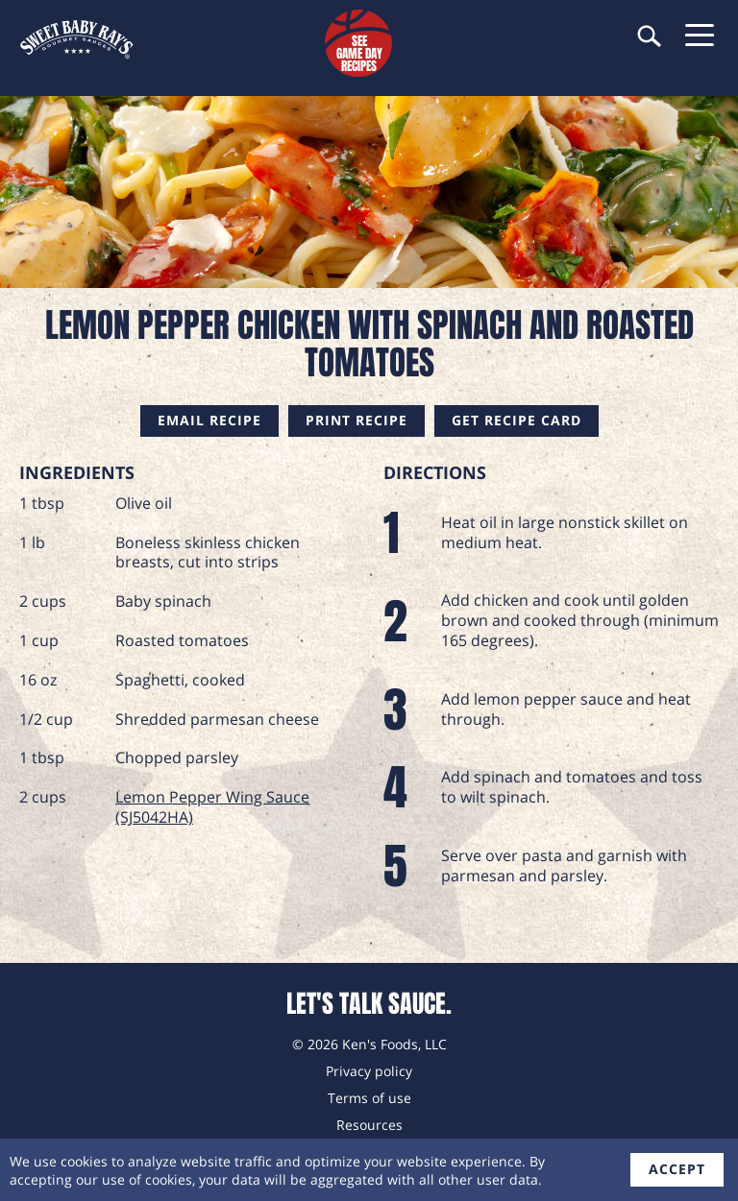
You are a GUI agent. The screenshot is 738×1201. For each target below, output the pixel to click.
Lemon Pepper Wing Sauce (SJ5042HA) (212, 807)
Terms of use (369, 1098)
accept (677, 1169)
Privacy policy (369, 1071)
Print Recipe (356, 420)
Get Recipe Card (516, 420)
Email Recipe (209, 420)
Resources (369, 1125)
